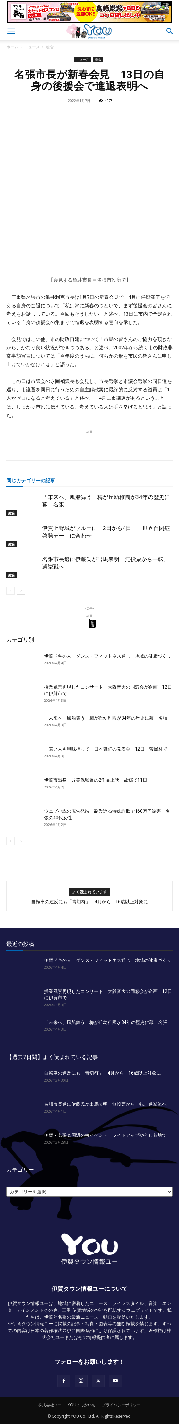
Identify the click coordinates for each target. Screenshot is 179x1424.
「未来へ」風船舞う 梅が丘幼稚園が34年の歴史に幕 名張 (105, 718)
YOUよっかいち (82, 1405)
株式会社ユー (50, 1405)
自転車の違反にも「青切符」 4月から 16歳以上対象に (89, 901)
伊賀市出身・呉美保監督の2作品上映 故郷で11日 (95, 780)
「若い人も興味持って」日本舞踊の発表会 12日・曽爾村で (105, 749)
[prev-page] (10, 591)
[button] (11, 31)
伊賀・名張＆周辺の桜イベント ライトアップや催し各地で (105, 1135)
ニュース (32, 46)
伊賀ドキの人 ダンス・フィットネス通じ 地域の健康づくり (107, 655)
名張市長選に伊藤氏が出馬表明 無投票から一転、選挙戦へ (105, 1104)
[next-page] (21, 591)
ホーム (12, 46)
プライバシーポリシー (121, 1405)
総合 (50, 46)
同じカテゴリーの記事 (30, 480)
